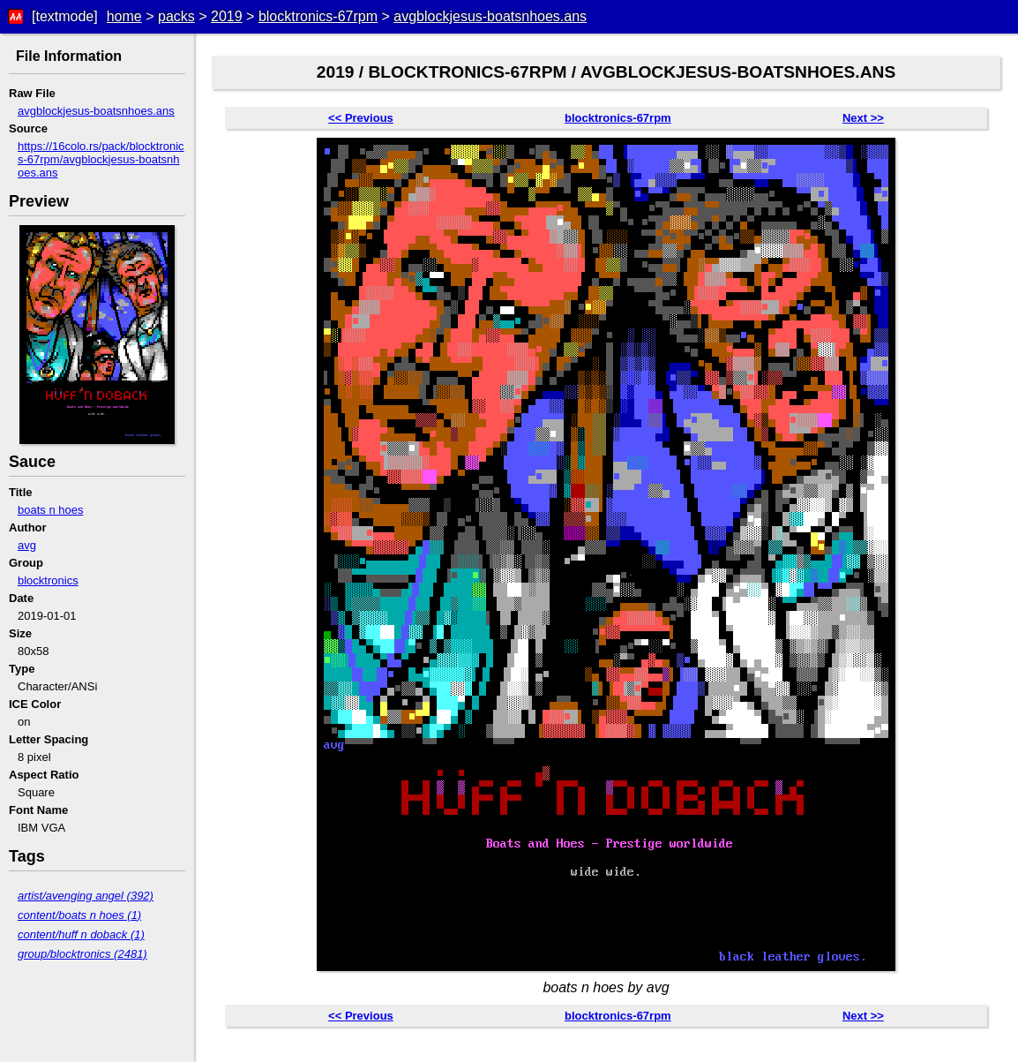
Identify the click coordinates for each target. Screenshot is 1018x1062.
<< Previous (360, 117)
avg (27, 545)
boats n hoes (50, 509)
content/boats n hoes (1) (79, 915)
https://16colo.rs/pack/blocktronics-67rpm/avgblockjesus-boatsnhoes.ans (101, 159)
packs (176, 16)
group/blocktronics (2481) (82, 953)
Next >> (863, 117)
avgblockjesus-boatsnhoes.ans (490, 16)
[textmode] (65, 16)
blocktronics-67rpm (318, 16)
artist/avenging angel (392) (85, 895)
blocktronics (48, 580)
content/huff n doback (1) (81, 934)
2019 (227, 16)
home (124, 16)
